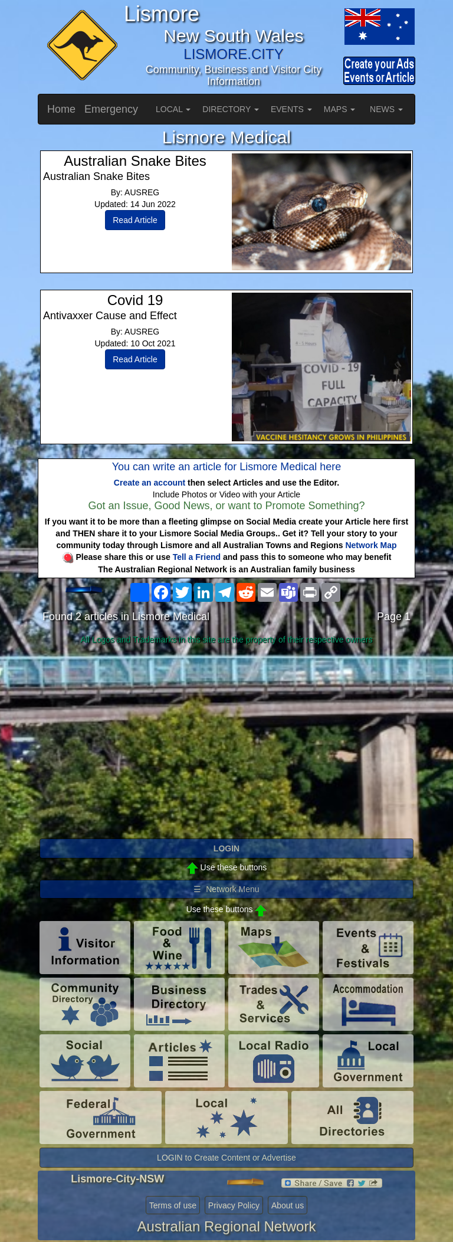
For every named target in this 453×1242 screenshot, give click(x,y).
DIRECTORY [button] (230, 109)
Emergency (111, 109)
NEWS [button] (386, 109)
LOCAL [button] (173, 109)
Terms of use (172, 1205)
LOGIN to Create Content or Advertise (226, 1157)
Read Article (135, 220)
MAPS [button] (340, 109)
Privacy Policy (234, 1205)
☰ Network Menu (226, 889)
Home (61, 109)
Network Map (370, 545)
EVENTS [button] (291, 109)
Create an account (149, 482)
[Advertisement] (226, 742)
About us (287, 1205)
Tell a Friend (197, 557)
